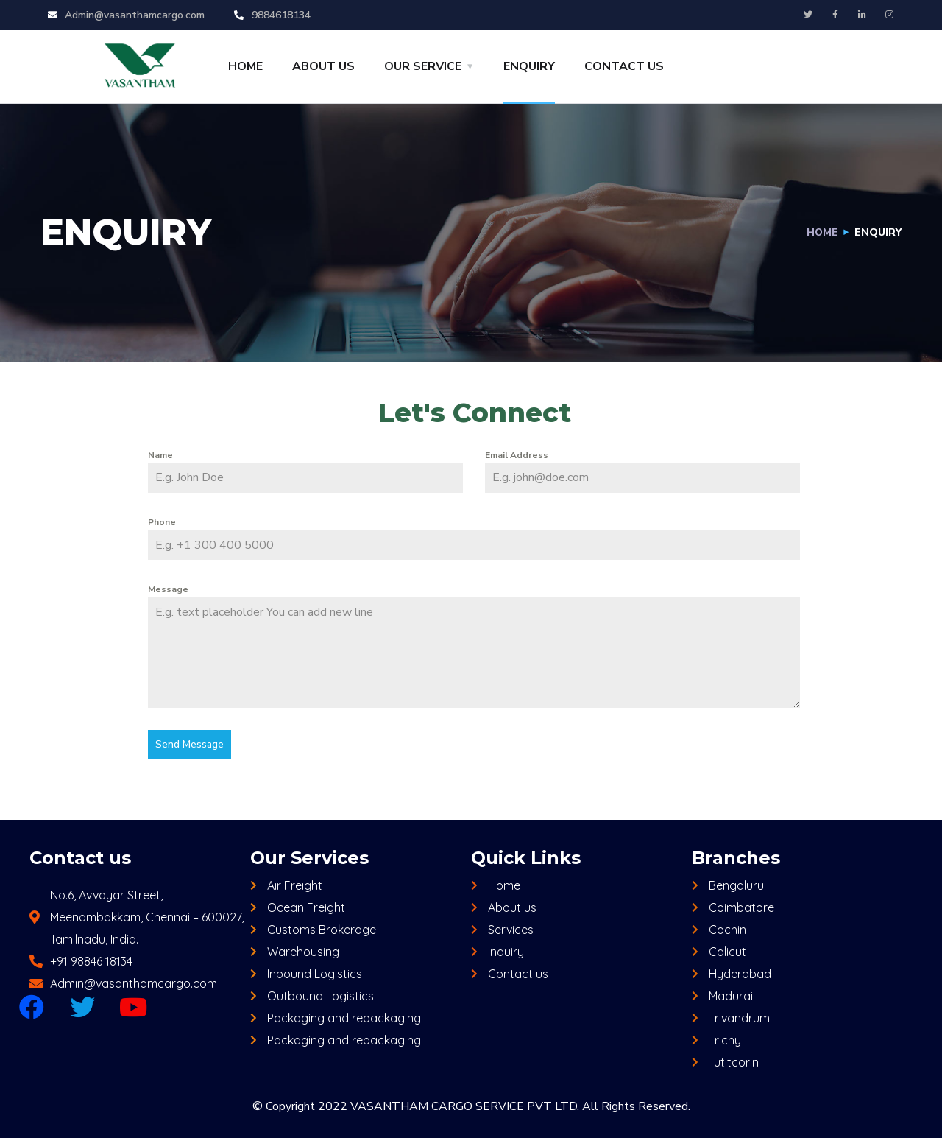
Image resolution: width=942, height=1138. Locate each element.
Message (168, 589)
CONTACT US (624, 66)
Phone (162, 522)
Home (821, 232)
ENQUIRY (529, 66)
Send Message (189, 744)
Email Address (516, 455)
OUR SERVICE (422, 66)
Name (160, 455)
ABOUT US (323, 66)
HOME (245, 66)
